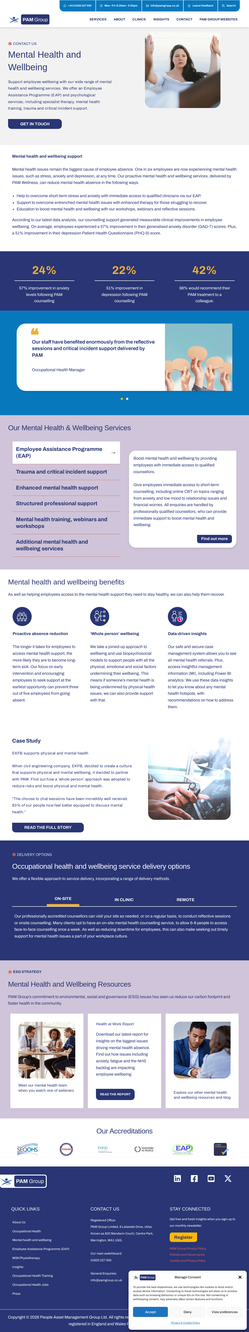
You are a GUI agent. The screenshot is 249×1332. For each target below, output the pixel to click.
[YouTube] (211, 1178)
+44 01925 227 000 (77, 5)
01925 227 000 (101, 1260)
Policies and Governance (187, 1254)
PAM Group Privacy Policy (188, 1248)
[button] (240, 1277)
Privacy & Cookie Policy (185, 1322)
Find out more (214, 538)
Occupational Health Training (32, 1275)
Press (16, 1293)
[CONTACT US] (10, 44)
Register (183, 1237)
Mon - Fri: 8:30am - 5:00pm (119, 5)
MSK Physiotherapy (26, 1258)
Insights (17, 1267)
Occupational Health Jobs (30, 1284)
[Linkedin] (177, 1178)
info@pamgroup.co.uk (162, 5)
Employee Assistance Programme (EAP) (40, 1249)
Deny (188, 1312)
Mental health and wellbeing (31, 1240)
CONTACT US (25, 44)
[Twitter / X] (228, 1178)
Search (229, 5)
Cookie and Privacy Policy (188, 1260)
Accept (150, 1312)
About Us (18, 1222)
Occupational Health (26, 1231)
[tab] (63, 899)
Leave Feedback (200, 5)
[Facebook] (194, 1178)
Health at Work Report (115, 1024)
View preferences (225, 1312)
